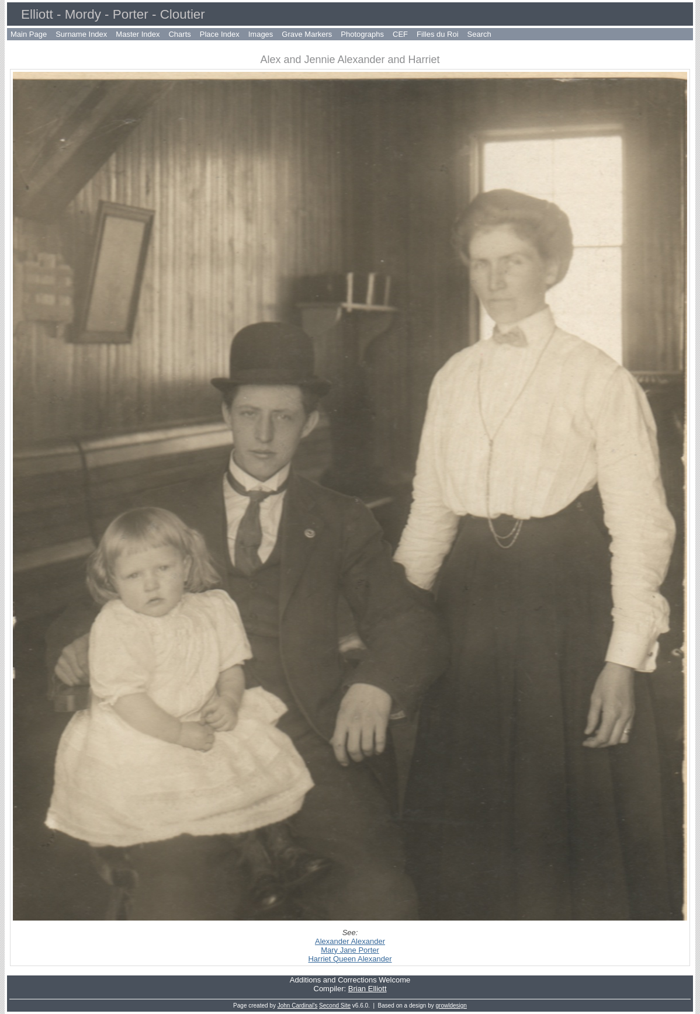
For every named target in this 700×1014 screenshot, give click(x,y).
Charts (179, 34)
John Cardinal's (298, 1005)
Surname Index (81, 34)
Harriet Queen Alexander (349, 958)
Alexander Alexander (350, 941)
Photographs (362, 34)
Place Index (220, 34)
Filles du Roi (438, 34)
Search (479, 34)
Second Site (335, 1005)
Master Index (138, 34)
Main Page (29, 34)
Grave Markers (307, 34)
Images (260, 34)
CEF (400, 34)
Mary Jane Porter (350, 950)
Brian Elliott (367, 988)
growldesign (451, 1005)
